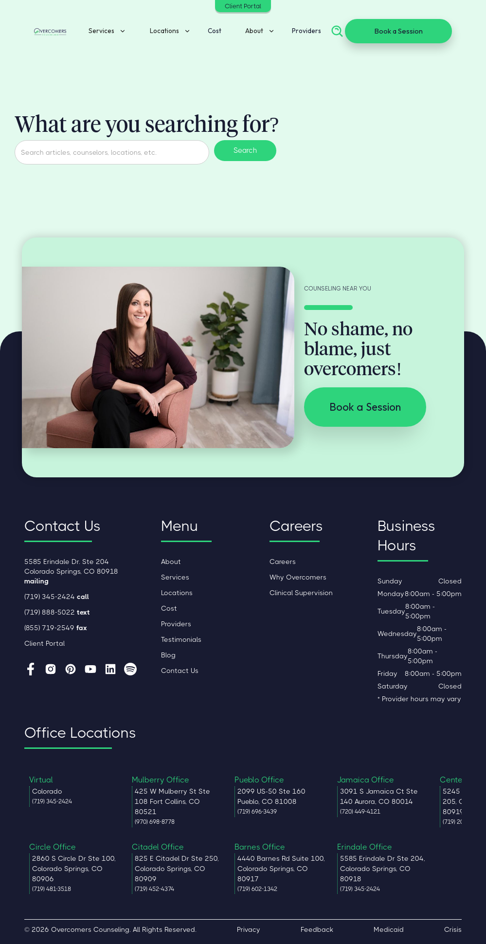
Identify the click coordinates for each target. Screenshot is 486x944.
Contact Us (179, 670)
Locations (177, 593)
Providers (306, 31)
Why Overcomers (298, 577)
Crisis (453, 929)
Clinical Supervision (301, 593)
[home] (50, 31)
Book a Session (398, 31)
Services (175, 577)
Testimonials (181, 639)
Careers (283, 561)
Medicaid (389, 929)
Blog (168, 655)
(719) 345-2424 (56, 596)
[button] (104, 31)
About (171, 561)
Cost (214, 31)
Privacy (248, 929)
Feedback (317, 929)
